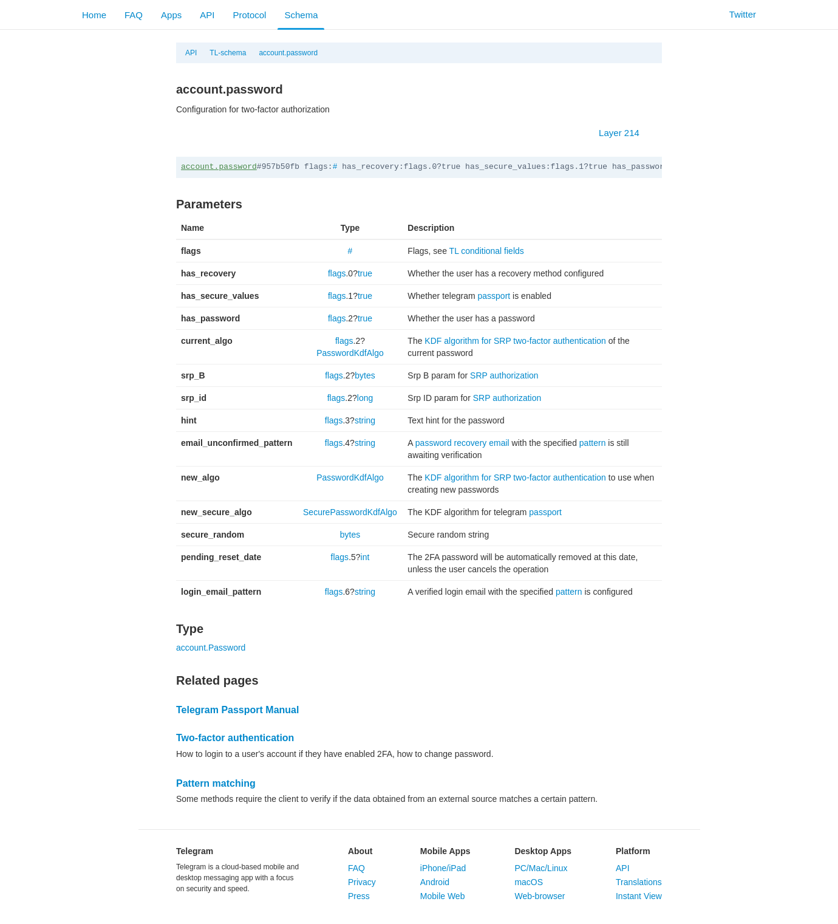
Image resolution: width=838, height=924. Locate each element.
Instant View (639, 896)
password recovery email (462, 443)
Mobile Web (442, 896)
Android (434, 882)
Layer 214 (625, 133)
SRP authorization (504, 375)
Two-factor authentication (235, 738)
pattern (592, 443)
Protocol (249, 15)
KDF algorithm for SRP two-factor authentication (515, 341)
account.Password (210, 647)
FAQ (133, 15)
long (365, 398)
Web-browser (539, 896)
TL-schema (228, 53)
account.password (288, 53)
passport (494, 296)
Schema (301, 15)
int (365, 557)
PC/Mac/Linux (540, 868)
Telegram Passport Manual (237, 710)
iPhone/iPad (443, 868)
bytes (365, 375)
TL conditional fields (486, 251)
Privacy (362, 882)
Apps (171, 15)
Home (94, 15)
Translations (639, 882)
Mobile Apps (445, 851)
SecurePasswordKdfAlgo (350, 512)
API (207, 15)
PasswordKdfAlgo (350, 353)
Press (359, 896)
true (365, 273)
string (365, 420)
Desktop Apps (542, 851)
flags (337, 273)
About (360, 851)
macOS (528, 882)
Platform (633, 851)
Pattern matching (216, 783)
